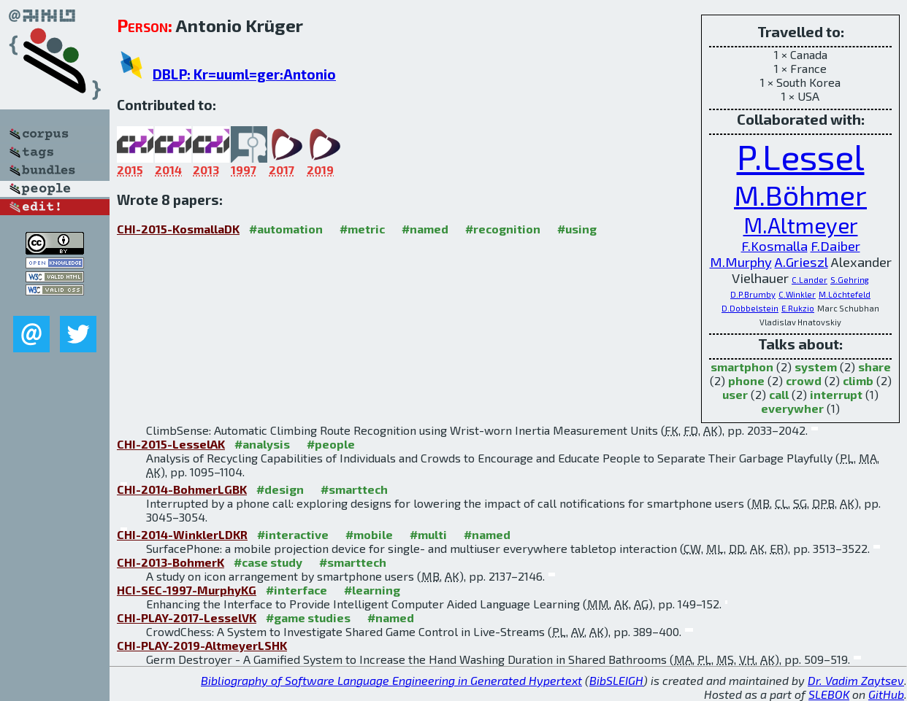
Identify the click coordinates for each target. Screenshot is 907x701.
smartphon (742, 366)
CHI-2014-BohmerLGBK (182, 489)
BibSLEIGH (616, 680)
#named (425, 229)
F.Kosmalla (774, 246)
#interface (296, 590)
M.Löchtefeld (844, 294)
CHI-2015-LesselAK (171, 444)
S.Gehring (849, 279)
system (816, 366)
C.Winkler (797, 294)
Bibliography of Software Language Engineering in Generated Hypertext (391, 680)
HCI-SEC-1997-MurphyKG (186, 590)
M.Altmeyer (800, 225)
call (779, 394)
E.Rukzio (797, 308)
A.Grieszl (801, 262)
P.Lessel (801, 156)
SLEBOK (828, 694)
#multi (428, 534)
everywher (792, 408)
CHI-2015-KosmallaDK (178, 229)
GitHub (886, 694)
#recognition (502, 229)
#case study (268, 562)
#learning (372, 590)
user (735, 394)
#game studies (308, 617)
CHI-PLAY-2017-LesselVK (186, 617)
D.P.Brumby (753, 294)
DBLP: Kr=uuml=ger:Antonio (244, 74)
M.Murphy (741, 262)
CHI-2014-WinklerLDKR (182, 534)
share (874, 366)
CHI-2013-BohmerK (170, 562)
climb (858, 380)
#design (280, 489)
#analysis (262, 444)
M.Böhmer (800, 194)
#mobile (369, 534)
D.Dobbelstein (750, 308)
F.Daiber (835, 246)
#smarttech (354, 489)
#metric (362, 229)
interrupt (836, 394)
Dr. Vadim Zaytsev (856, 680)
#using (577, 229)
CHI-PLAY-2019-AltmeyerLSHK (202, 645)
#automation (286, 229)
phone (746, 380)
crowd (804, 380)
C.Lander (809, 279)
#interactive (293, 534)
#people (331, 444)
